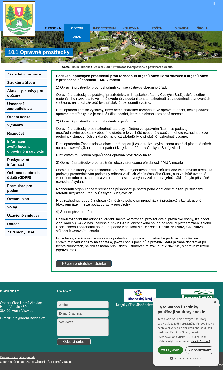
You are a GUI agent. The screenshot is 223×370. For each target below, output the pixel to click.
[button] (186, 358)
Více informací (200, 341)
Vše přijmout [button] (170, 350)
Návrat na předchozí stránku (84, 263)
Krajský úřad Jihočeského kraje (140, 305)
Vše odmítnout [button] (200, 350)
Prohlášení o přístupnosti (17, 357)
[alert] (186, 332)
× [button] (214, 302)
